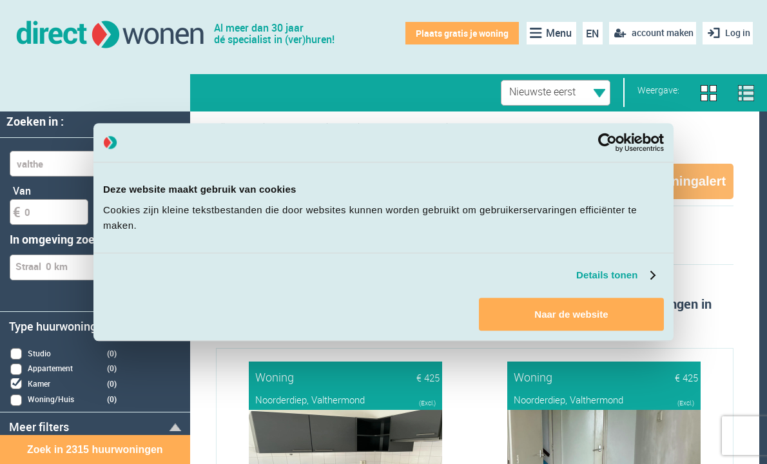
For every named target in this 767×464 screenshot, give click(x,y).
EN (587, 33)
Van (22, 191)
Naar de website (571, 314)
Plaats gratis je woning (457, 33)
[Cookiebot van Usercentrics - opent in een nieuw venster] (607, 142)
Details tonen (606, 274)
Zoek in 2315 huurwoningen (95, 449)
